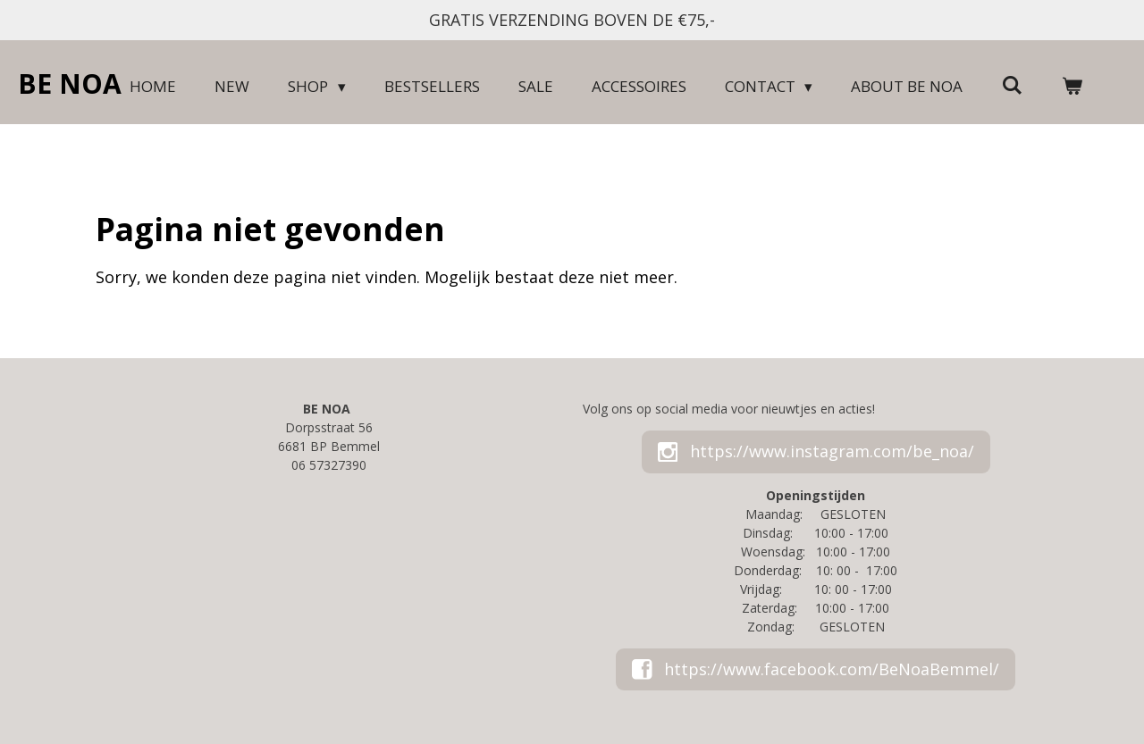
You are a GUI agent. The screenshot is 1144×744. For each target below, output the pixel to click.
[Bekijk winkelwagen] (1071, 87)
